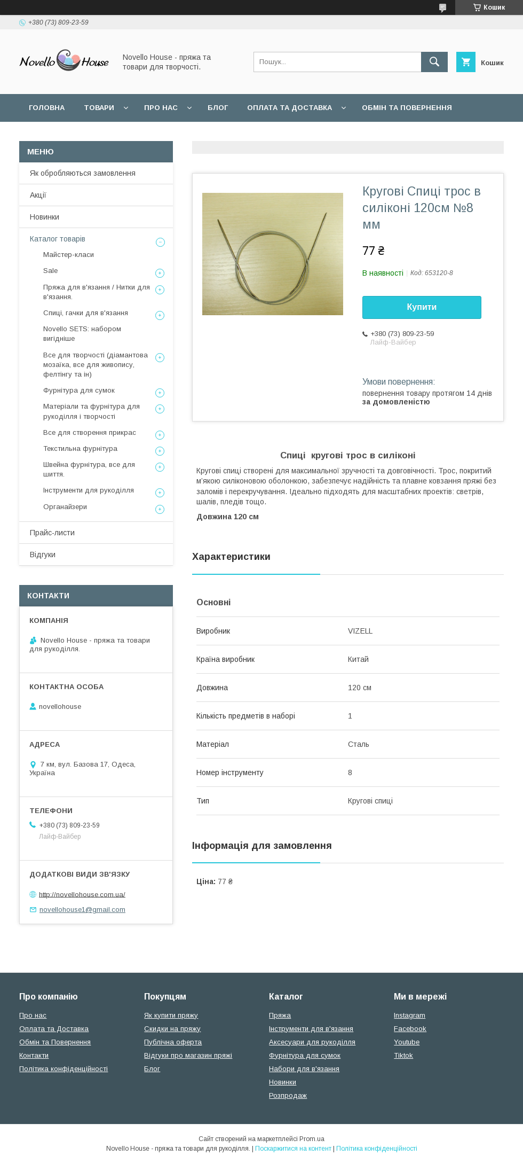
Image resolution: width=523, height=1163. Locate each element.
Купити (422, 306)
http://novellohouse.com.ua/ (82, 894)
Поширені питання (68, 135)
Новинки (44, 217)
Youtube (406, 1042)
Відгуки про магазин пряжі (188, 1055)
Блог (218, 108)
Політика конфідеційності (283, 135)
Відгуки (43, 554)
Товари (99, 108)
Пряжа (280, 1015)
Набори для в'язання (304, 1069)
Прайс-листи (52, 532)
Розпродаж (288, 1095)
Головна (47, 108)
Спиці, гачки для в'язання (85, 313)
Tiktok (403, 1055)
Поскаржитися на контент (293, 1148)
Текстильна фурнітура (80, 448)
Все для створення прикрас (89, 432)
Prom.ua (311, 1139)
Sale (50, 271)
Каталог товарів (57, 239)
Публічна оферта (173, 1042)
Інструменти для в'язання (311, 1029)
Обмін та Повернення (55, 1042)
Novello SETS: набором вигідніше (82, 333)
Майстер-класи (68, 255)
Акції (38, 195)
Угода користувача (168, 135)
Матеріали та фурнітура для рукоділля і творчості (91, 411)
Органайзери (65, 507)
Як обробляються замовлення (83, 173)
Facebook (410, 1029)
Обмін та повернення (407, 108)
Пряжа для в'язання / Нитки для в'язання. (96, 292)
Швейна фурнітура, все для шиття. (89, 469)
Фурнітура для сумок (79, 390)
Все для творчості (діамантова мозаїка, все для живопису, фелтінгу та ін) (95, 364)
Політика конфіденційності (63, 1069)
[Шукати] (434, 62)
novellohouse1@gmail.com (82, 910)
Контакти (34, 1055)
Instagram (409, 1015)
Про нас (161, 108)
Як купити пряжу (171, 1015)
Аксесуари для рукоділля (312, 1042)
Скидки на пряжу (172, 1029)
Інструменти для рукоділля (88, 490)
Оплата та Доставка (289, 108)
